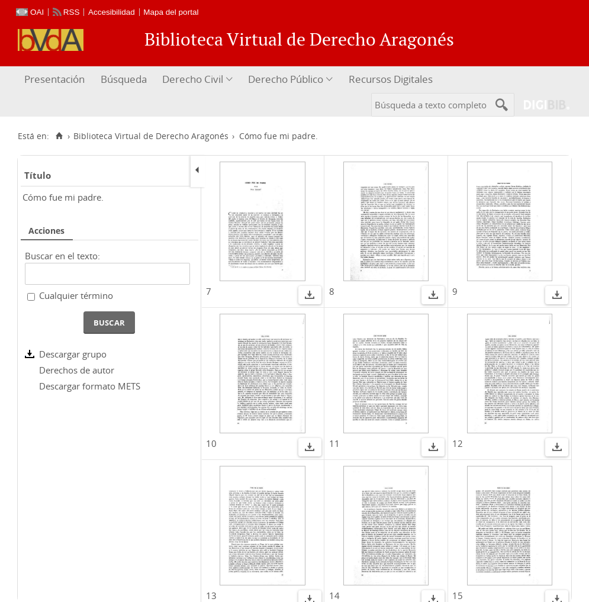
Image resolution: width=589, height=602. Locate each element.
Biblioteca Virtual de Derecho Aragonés (150, 136)
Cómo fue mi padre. (63, 197)
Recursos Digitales (391, 79)
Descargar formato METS (89, 386)
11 (334, 443)
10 (211, 443)
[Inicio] (59, 136)
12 (457, 443)
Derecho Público (285, 79)
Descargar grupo (73, 354)
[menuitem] (56, 79)
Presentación (54, 79)
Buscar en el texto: (62, 256)
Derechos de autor (76, 370)
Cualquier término (76, 295)
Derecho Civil (192, 79)
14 (334, 595)
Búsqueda (124, 79)
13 (211, 595)
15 (457, 595)
